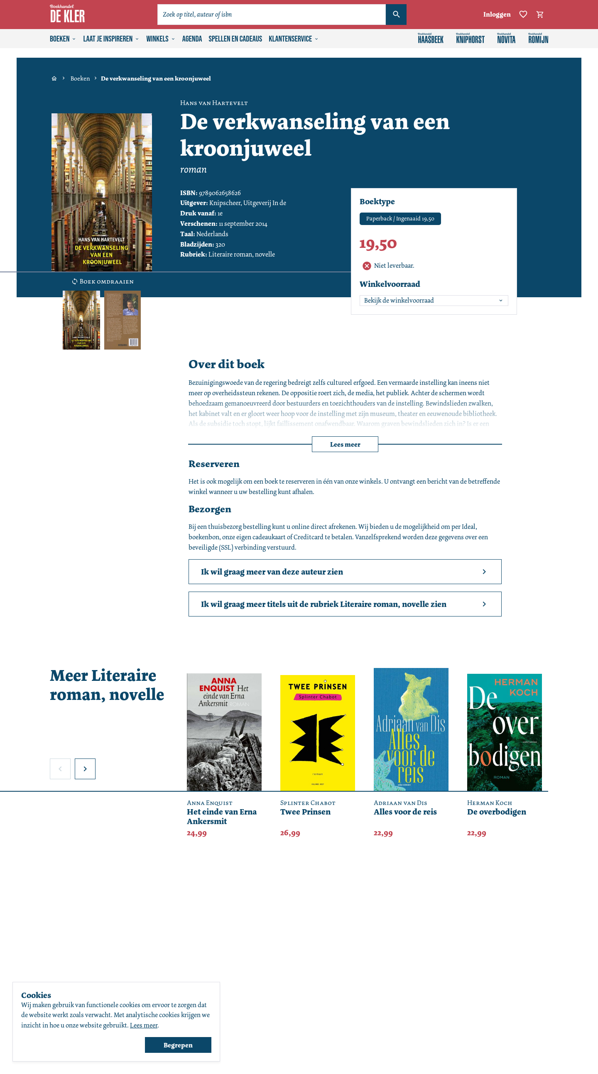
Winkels (160, 39)
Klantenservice (294, 39)
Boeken (63, 39)
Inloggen (497, 14)
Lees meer (345, 444)
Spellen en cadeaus (235, 39)
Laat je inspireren (111, 39)
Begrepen (178, 1045)
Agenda (192, 39)
